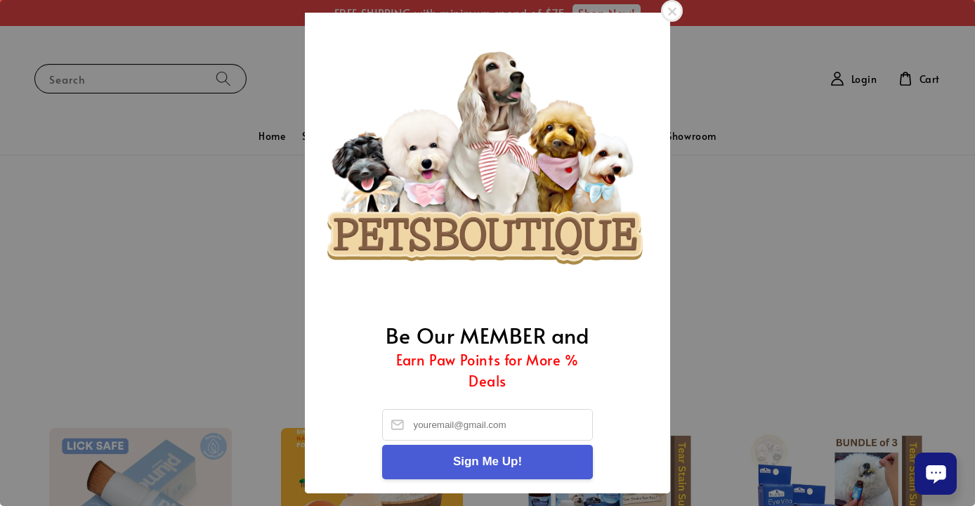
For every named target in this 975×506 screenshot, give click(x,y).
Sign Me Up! (487, 461)
